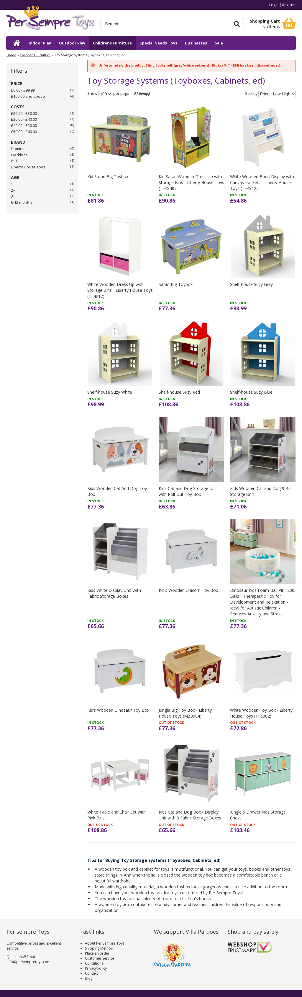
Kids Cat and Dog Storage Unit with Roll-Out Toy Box (188, 491)
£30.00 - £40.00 (24, 119)
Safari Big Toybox (176, 284)
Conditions (94, 963)
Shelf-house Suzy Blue (251, 392)
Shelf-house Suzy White (109, 392)
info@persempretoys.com (28, 961)
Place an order (97, 953)
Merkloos (19, 155)
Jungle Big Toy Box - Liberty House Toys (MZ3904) (185, 713)
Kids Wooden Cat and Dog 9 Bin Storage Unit (261, 491)
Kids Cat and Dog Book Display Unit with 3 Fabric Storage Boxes (190, 815)
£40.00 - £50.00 (24, 125)
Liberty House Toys (28, 167)
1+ (13, 184)
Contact (91, 973)
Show (92, 93)
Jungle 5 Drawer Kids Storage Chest (258, 815)
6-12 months (22, 202)
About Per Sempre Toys (104, 943)
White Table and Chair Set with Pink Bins (116, 815)
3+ (13, 196)
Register (289, 4)
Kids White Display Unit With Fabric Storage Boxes (114, 593)
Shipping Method (99, 948)
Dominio (18, 148)
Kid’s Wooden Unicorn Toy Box (188, 590)
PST (14, 160)
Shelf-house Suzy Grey (251, 284)
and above (28, 96)
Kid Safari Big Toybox (107, 176)
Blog (89, 978)
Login (273, 4)
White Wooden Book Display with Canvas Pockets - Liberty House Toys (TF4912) (262, 182)
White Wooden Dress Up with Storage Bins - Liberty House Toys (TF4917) (120, 290)
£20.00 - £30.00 (24, 113)
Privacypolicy (96, 968)
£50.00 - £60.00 (24, 131)
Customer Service (99, 958)
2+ (13, 190)
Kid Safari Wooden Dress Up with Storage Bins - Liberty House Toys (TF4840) (191, 182)
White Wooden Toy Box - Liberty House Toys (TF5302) (261, 713)
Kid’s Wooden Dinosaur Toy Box (118, 710)
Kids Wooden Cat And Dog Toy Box (117, 491)
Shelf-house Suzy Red (179, 392)
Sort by (251, 93)
